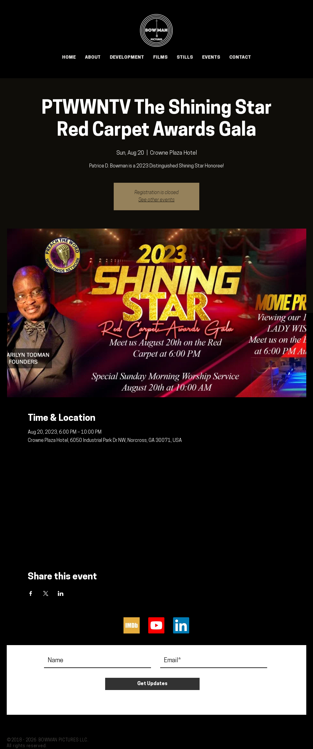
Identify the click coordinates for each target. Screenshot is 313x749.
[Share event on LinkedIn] (61, 593)
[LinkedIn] (181, 625)
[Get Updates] (152, 684)
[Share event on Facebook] (31, 593)
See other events (156, 200)
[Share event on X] (46, 593)
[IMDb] (131, 625)
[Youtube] (156, 625)
